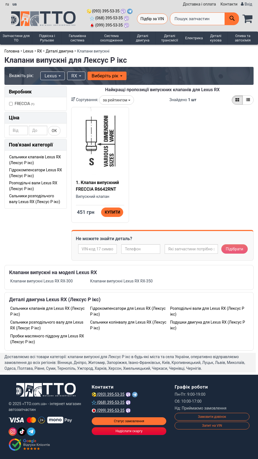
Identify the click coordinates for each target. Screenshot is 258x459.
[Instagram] (13, 431)
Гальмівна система (77, 38)
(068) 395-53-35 (106, 18)
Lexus (28, 51)
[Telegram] (31, 431)
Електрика (194, 38)
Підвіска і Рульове (47, 38)
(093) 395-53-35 (103, 11)
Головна (11, 51)
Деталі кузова (216, 38)
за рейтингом (116, 100)
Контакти (229, 4)
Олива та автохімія (243, 38)
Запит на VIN (212, 425)
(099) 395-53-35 (106, 25)
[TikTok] (22, 431)
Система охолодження (111, 38)
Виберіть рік (107, 75)
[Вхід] (246, 4)
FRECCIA (21, 103)
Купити (112, 212)
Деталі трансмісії (169, 38)
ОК (54, 130)
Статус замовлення (129, 421)
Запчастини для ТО (16, 38)
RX (39, 51)
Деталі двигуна (142, 38)
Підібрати (234, 249)
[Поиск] (232, 18)
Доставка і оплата (199, 4)
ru (7, 4)
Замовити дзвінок (212, 417)
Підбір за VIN (152, 19)
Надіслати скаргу (128, 431)
